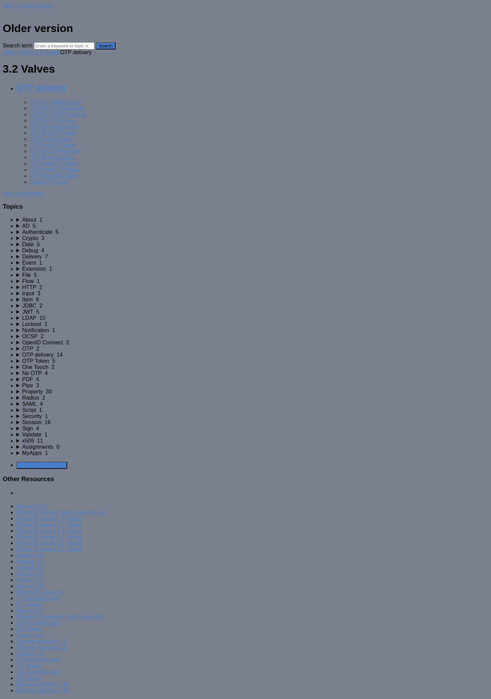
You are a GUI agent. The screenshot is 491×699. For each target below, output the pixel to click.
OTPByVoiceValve (52, 157)
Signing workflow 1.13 (43, 690)
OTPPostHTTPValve (55, 170)
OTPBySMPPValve (53, 133)
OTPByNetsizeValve (54, 127)
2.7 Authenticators (38, 598)
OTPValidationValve (54, 176)
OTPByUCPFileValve (55, 151)
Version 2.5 (30, 586)
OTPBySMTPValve (53, 145)
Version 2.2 (30, 567)
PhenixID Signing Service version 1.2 (61, 512)
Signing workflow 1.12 (43, 684)
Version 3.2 (30, 653)
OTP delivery (41, 87)
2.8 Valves (29, 629)
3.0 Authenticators (38, 672)
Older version (19, 52)
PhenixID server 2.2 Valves (49, 524)
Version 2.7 (30, 610)
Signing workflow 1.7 (41, 641)
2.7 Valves (29, 604)
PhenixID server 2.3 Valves (49, 531)
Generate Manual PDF (41, 465)
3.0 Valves (29, 678)
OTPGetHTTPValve (53, 163)
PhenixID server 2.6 (40, 592)
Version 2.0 (30, 555)
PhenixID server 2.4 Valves (49, 537)
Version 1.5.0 (32, 506)
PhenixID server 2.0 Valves (49, 518)
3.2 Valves (47, 52)
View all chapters (23, 193)
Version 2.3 (30, 574)
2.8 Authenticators (38, 623)
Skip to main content (27, 6)
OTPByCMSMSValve (55, 102)
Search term (17, 45)
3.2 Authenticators (38, 660)
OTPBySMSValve (51, 139)
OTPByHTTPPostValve (58, 114)
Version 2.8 (30, 635)
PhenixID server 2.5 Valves (49, 543)
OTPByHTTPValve (52, 120)
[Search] (64, 45)
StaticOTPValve (49, 182)
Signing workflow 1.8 (41, 647)
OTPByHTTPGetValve (57, 108)
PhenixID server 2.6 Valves (49, 549)
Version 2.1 (30, 561)
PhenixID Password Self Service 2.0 (60, 617)
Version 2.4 (30, 580)
